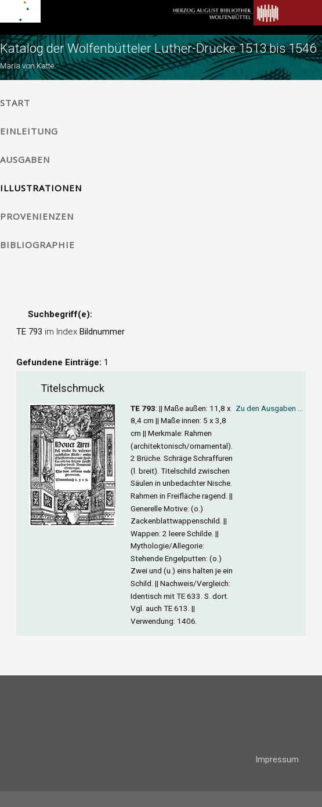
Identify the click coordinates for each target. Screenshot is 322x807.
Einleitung (29, 131)
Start (15, 102)
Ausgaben (25, 159)
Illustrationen (41, 188)
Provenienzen (37, 216)
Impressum (277, 759)
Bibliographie (37, 244)
